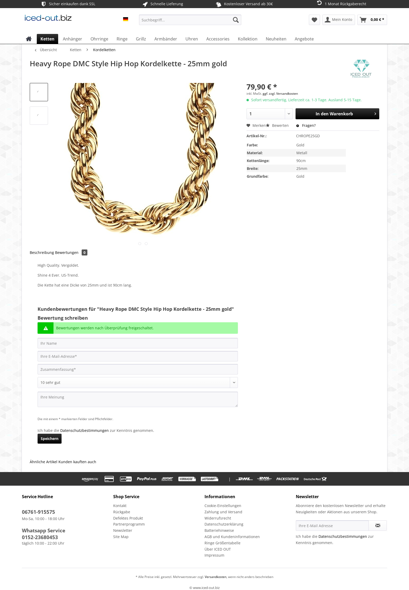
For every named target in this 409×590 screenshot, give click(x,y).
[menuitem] (190, 22)
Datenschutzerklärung (223, 524)
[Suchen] (235, 20)
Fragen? (306, 125)
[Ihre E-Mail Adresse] (332, 525)
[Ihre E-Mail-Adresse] (138, 356)
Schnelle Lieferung (162, 4)
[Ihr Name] (138, 343)
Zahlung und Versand (223, 511)
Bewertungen (71, 252)
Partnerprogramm (129, 524)
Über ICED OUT (217, 549)
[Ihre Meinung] (138, 399)
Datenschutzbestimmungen (84, 430)
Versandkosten (215, 577)
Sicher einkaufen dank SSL (67, 4)
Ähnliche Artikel (43, 461)
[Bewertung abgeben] (138, 382)
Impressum (214, 555)
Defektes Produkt (128, 518)
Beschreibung (42, 252)
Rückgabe (121, 511)
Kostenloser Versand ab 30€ (244, 4)
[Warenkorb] (372, 20)
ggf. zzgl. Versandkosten (280, 93)
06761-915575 (38, 512)
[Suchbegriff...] (190, 20)
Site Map (121, 536)
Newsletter (122, 530)
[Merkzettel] (314, 20)
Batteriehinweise (219, 530)
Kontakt (120, 505)
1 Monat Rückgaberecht (341, 3)
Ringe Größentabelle (222, 542)
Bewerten (278, 125)
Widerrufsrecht (217, 518)
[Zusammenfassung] (138, 369)
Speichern (49, 438)
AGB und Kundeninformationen (232, 536)
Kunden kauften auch (77, 461)
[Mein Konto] (338, 20)
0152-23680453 (40, 537)
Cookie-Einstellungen (222, 505)
